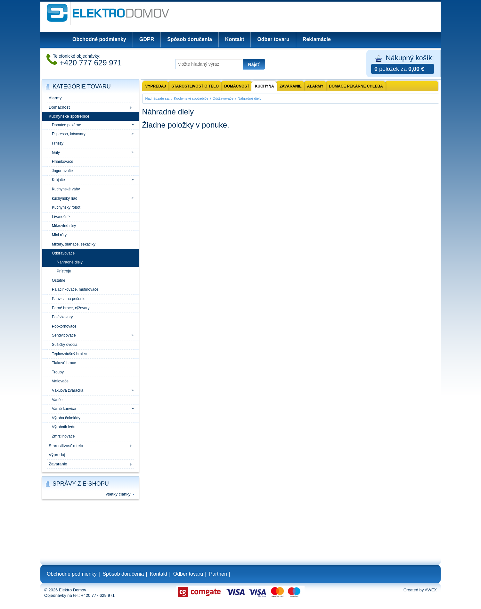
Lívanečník (61, 216)
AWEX (431, 590)
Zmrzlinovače (63, 436)
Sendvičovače (64, 335)
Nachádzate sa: (157, 98)
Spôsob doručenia (189, 39)
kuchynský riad (64, 198)
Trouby (58, 372)
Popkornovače (64, 326)
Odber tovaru (273, 39)
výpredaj (155, 86)
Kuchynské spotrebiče (69, 116)
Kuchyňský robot (66, 207)
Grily (56, 152)
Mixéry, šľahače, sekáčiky (73, 244)
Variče (57, 399)
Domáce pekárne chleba (356, 86)
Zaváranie (58, 464)
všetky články (118, 494)
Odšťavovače (63, 253)
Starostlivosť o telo (66, 445)
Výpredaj (57, 454)
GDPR (146, 39)
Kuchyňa (264, 86)
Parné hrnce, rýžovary (70, 308)
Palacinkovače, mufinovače (75, 289)
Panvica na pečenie (69, 298)
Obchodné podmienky (99, 39)
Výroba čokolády (66, 418)
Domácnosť (59, 107)
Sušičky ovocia (64, 344)
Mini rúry (59, 235)
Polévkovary (62, 317)
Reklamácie (317, 39)
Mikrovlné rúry (64, 225)
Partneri (218, 574)
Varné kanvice (64, 408)
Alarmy (55, 98)
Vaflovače (60, 381)
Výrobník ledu (63, 427)
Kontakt (234, 39)
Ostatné (58, 280)
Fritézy (57, 143)
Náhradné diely (70, 262)
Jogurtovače (62, 171)
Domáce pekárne (66, 125)
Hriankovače (62, 161)
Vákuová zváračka (67, 390)
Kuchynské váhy (66, 189)
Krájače (58, 180)
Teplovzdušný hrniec (69, 354)
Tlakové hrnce (64, 363)
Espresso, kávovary (69, 134)
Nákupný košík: (402, 64)
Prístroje (64, 271)
